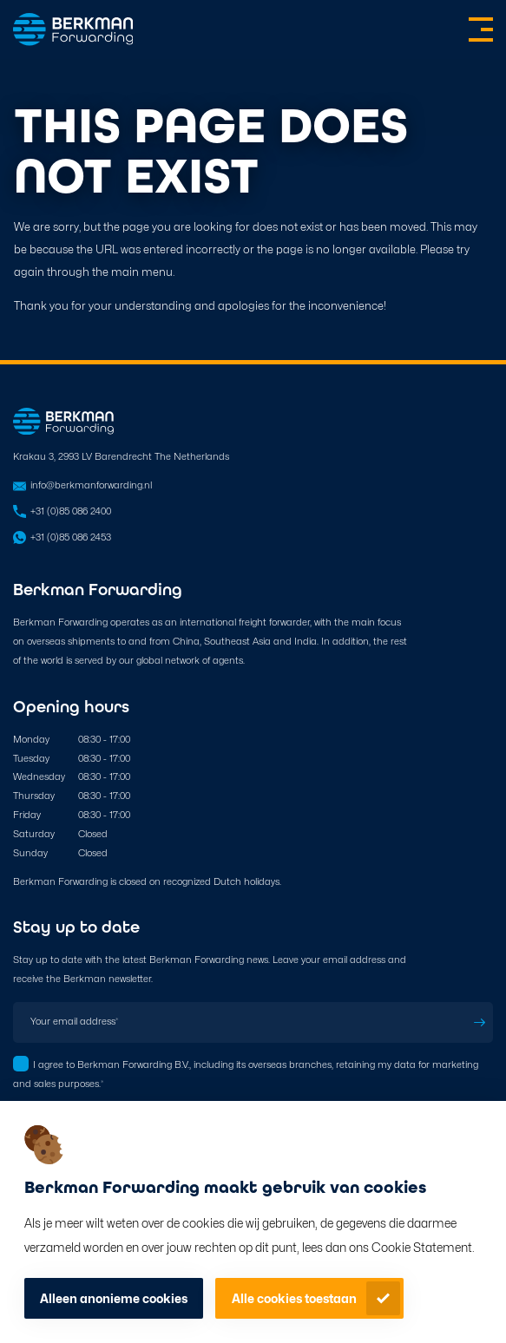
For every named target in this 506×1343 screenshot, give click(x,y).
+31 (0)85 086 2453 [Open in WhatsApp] (70, 537)
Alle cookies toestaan (294, 1298)
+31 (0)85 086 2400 (70, 511)
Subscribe (480, 1023)
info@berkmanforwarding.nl (91, 485)
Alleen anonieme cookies (113, 1298)
